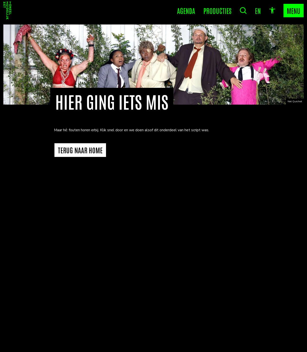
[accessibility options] (272, 10)
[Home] (7, 10)
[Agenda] (186, 10)
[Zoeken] (243, 10)
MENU (293, 10)
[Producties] (217, 10)
